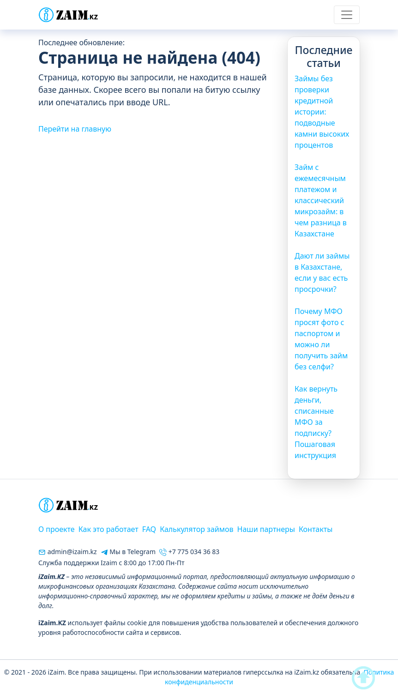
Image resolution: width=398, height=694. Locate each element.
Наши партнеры (266, 529)
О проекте (56, 529)
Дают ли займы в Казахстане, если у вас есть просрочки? (322, 272)
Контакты (315, 529)
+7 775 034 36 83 (189, 551)
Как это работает (108, 529)
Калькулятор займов (196, 529)
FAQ (149, 529)
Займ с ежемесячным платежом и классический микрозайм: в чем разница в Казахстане (321, 200)
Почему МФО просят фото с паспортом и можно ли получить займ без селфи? (321, 339)
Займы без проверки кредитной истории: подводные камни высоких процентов (322, 111)
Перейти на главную (74, 129)
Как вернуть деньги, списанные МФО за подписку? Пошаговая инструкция (316, 422)
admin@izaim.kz (67, 551)
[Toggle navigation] (347, 15)
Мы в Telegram (128, 551)
